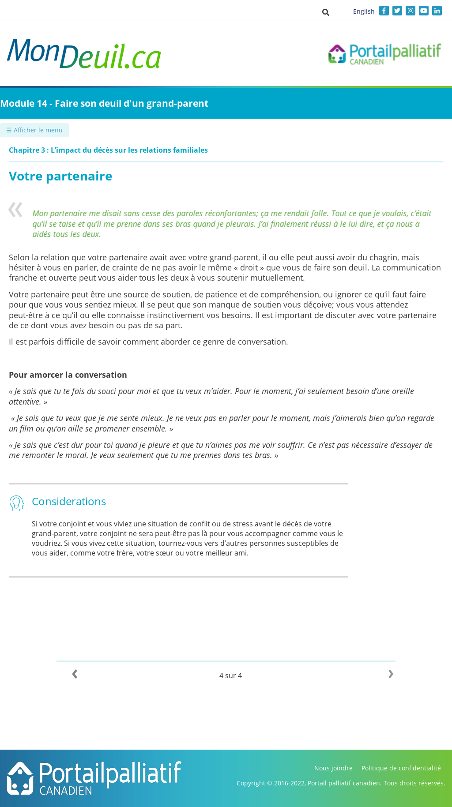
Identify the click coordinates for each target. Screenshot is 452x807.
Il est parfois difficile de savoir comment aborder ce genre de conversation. (149, 341)
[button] (326, 11)
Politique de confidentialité (401, 768)
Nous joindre (333, 768)
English (364, 11)
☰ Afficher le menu (34, 130)
